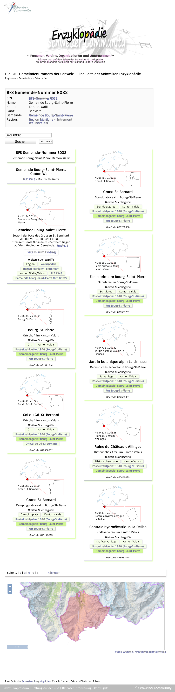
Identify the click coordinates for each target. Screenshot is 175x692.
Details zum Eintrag (41, 252)
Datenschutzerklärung (76, 688)
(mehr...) (62, 245)
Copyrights (101, 688)
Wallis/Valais (38, 123)
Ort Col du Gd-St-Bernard (41, 443)
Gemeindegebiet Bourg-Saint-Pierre (41, 354)
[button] (20, 141)
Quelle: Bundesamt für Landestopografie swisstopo (140, 651)
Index (7, 688)
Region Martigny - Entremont (50, 119)
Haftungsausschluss (45, 688)
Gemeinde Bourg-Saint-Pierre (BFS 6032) (41, 278)
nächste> (54, 573)
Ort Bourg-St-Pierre (41, 358)
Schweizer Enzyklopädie (35, 681)
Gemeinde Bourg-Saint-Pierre (51, 115)
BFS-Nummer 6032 (43, 98)
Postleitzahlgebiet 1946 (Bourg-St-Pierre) (41, 349)
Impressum (21, 688)
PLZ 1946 (29, 179)
